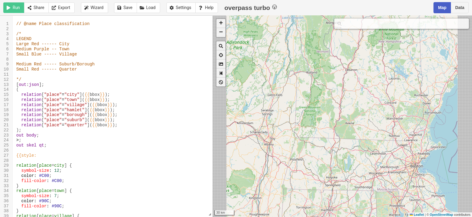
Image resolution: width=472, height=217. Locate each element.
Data (459, 7)
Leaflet (417, 214)
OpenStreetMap (441, 214)
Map (442, 7)
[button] (220, 23)
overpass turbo (250, 7)
